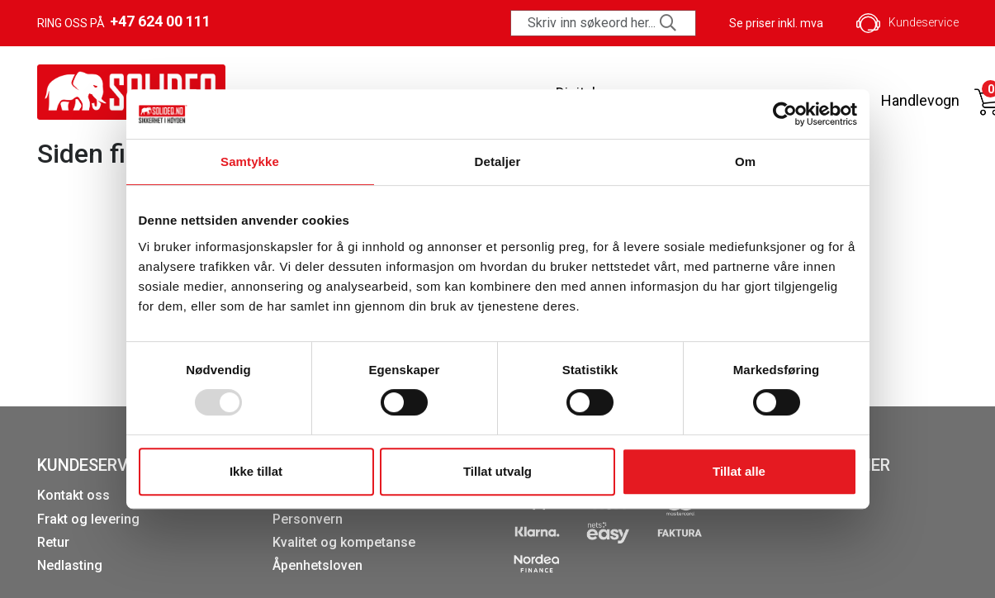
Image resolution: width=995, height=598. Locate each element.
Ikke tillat (256, 471)
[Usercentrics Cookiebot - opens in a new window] (785, 114)
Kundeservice (907, 23)
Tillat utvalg (497, 471)
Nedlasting (69, 565)
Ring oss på (124, 21)
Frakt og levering (88, 519)
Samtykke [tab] (249, 161)
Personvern (307, 519)
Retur (53, 542)
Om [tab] (745, 161)
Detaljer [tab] (498, 161)
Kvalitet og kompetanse (343, 542)
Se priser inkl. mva (776, 23)
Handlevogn (920, 100)
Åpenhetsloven (317, 565)
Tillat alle (739, 471)
